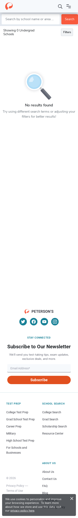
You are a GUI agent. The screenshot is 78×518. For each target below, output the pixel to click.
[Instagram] (55, 321)
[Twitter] (23, 321)
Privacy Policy (15, 485)
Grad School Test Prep (20, 419)
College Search (51, 412)
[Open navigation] (68, 6)
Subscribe (39, 380)
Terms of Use (14, 490)
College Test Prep (17, 412)
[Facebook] (33, 321)
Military (11, 433)
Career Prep (13, 426)
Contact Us (49, 479)
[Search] (60, 6)
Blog (45, 493)
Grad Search (50, 419)
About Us (48, 471)
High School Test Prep (20, 440)
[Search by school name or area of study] (31, 19)
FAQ (45, 486)
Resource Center (52, 433)
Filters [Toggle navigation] (67, 32)
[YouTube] (44, 321)
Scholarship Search (54, 426)
